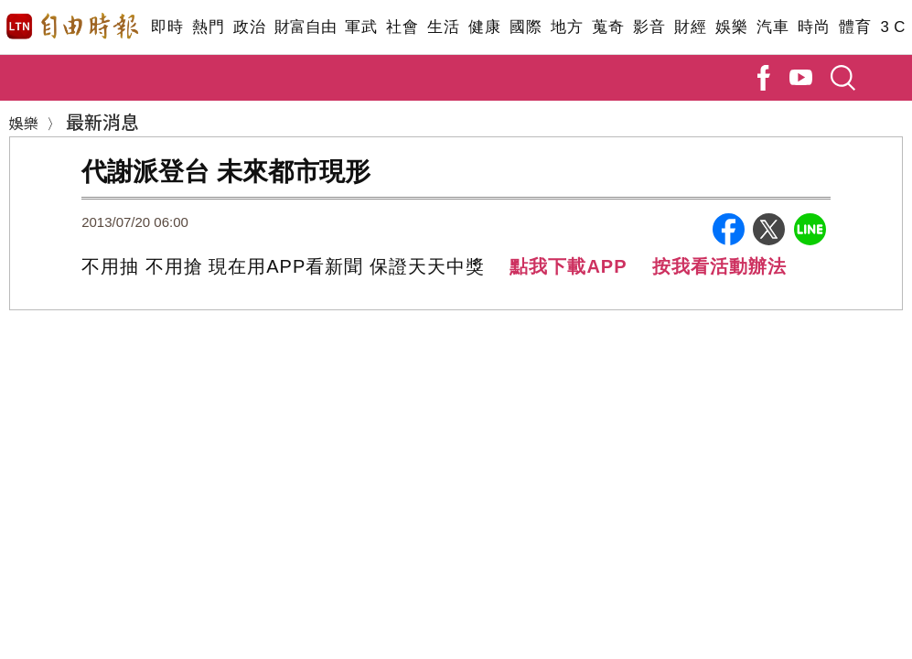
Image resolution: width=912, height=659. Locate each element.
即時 (167, 27)
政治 (249, 27)
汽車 (772, 27)
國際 (526, 27)
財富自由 (305, 27)
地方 (567, 27)
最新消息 (102, 121)
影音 (649, 27)
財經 (690, 27)
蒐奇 (608, 27)
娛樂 (731, 27)
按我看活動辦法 (719, 266)
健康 (484, 27)
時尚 (814, 27)
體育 (855, 27)
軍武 (361, 27)
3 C (893, 27)
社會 (402, 27)
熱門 (208, 27)
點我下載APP (568, 266)
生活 (443, 27)
